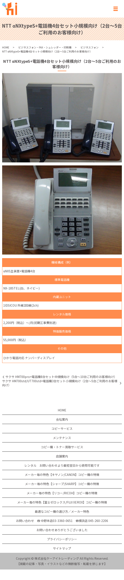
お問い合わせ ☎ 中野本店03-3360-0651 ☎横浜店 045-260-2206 (62, 521)
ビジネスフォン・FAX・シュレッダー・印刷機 (44, 47)
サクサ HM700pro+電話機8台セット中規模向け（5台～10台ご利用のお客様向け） (61, 377)
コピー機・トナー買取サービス (62, 447)
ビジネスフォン (90, 47)
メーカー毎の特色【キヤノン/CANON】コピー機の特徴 (62, 474)
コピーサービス (62, 428)
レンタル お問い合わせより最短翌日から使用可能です (62, 465)
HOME (5, 47)
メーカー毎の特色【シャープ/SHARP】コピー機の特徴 (62, 484)
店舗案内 (62, 456)
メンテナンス (62, 438)
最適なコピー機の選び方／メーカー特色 (62, 511)
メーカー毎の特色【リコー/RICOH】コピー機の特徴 (62, 493)
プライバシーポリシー (62, 539)
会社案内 (62, 419)
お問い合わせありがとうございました (62, 530)
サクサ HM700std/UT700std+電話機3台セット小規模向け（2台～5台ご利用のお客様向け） (59, 383)
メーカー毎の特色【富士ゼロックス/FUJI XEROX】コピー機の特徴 (62, 502)
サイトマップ (62, 548)
